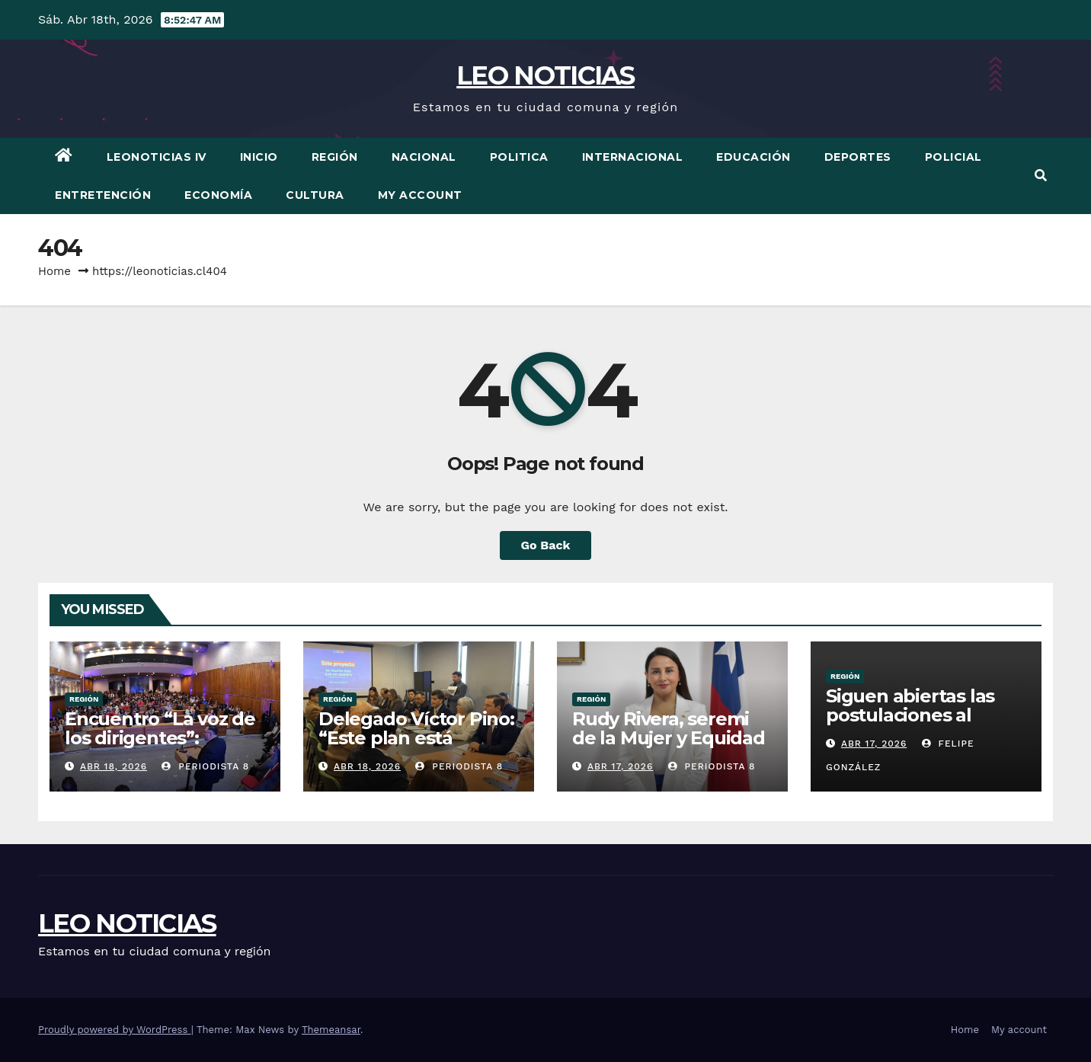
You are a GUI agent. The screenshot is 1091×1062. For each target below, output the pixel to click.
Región (335, 157)
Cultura (315, 195)
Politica (519, 157)
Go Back (546, 545)
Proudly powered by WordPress (114, 1029)
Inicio (259, 157)
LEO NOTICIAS (545, 75)
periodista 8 (205, 766)
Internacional (632, 157)
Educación (753, 157)
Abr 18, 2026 (113, 766)
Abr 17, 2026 (620, 766)
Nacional (424, 157)
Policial (953, 157)
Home (54, 271)
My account (420, 195)
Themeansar (331, 1029)
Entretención (103, 195)
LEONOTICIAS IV (156, 157)
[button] (1041, 175)
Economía (218, 195)
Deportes (857, 157)
